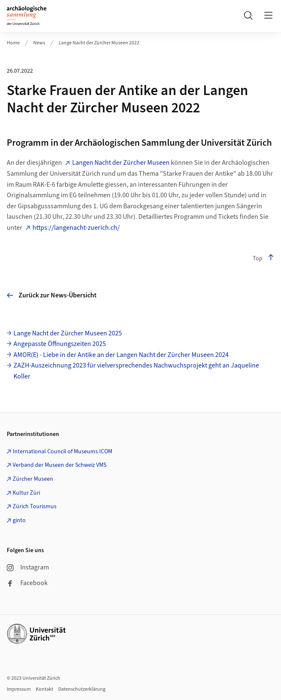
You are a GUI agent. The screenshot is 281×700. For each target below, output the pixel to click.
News (39, 42)
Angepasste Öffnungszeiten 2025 (60, 344)
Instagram (28, 567)
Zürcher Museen (33, 479)
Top (263, 258)
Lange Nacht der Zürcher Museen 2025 (68, 333)
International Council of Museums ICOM (62, 451)
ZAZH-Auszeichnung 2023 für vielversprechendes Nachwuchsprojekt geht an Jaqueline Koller (136, 371)
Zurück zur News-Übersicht (52, 295)
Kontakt (44, 689)
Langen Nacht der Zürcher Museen (121, 162)
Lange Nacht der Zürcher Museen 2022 (99, 42)
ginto (19, 520)
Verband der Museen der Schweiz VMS (59, 465)
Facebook (27, 583)
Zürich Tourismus (35, 506)
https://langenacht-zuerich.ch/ (76, 227)
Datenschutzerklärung (81, 689)
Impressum (19, 689)
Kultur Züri (26, 493)
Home (13, 42)
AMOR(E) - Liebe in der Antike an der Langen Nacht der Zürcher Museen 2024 (121, 355)
